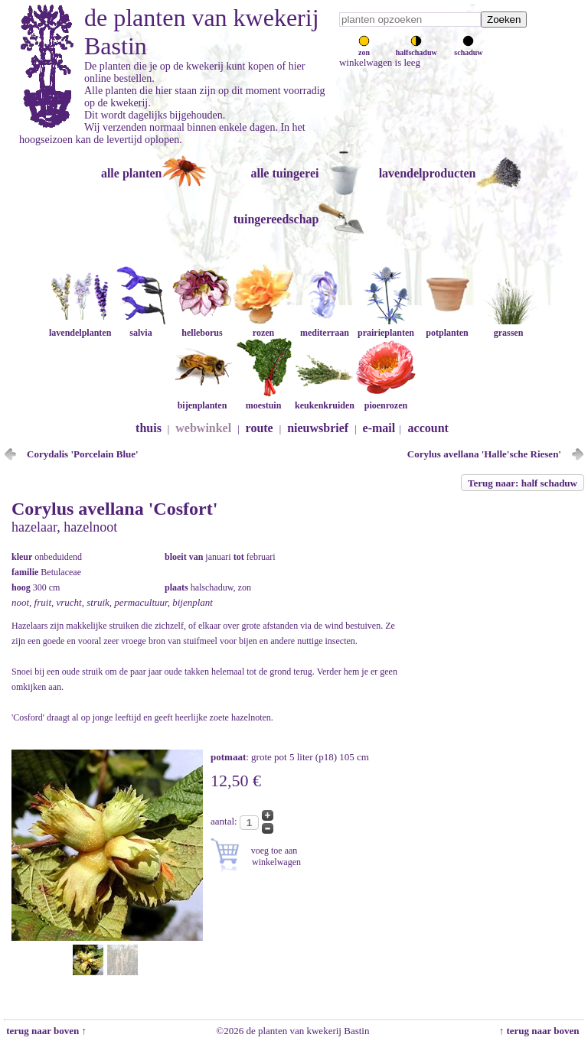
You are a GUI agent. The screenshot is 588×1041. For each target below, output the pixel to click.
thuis (149, 427)
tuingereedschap (276, 219)
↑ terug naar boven (541, 1030)
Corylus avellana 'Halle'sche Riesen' (484, 454)
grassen (508, 327)
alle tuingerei (284, 173)
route (259, 427)
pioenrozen (386, 400)
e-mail (379, 427)
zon (364, 48)
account (428, 427)
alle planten (131, 173)
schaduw (468, 48)
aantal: (225, 821)
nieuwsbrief (317, 427)
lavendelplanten (80, 327)
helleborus (202, 327)
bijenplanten (202, 400)
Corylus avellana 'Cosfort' (114, 509)
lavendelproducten (427, 173)
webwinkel (203, 427)
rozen (263, 327)
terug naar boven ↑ (45, 1030)
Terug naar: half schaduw (522, 483)
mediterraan (324, 327)
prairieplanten (386, 327)
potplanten (447, 327)
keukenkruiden (324, 400)
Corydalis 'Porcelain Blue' (83, 454)
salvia (141, 327)
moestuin (263, 400)
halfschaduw (416, 48)
